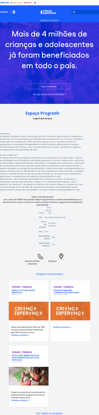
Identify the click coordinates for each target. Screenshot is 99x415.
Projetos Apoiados (49, 20)
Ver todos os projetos (49, 413)
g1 (12, 2)
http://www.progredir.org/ (55, 217)
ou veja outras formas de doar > (49, 94)
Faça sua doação (49, 86)
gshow (19, 2)
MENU (4, 12)
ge (15, 2)
